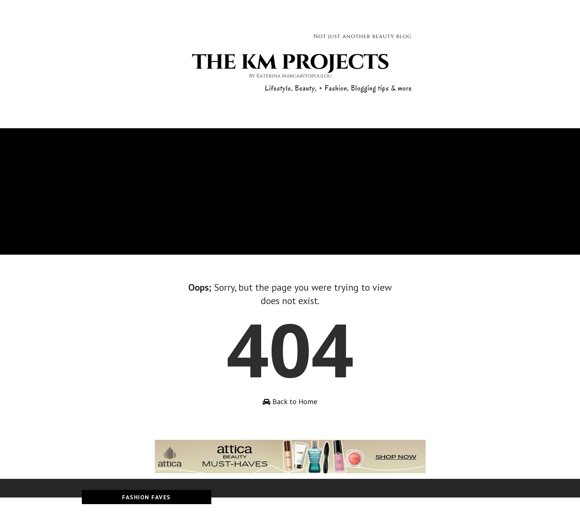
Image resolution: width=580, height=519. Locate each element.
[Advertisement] (290, 203)
